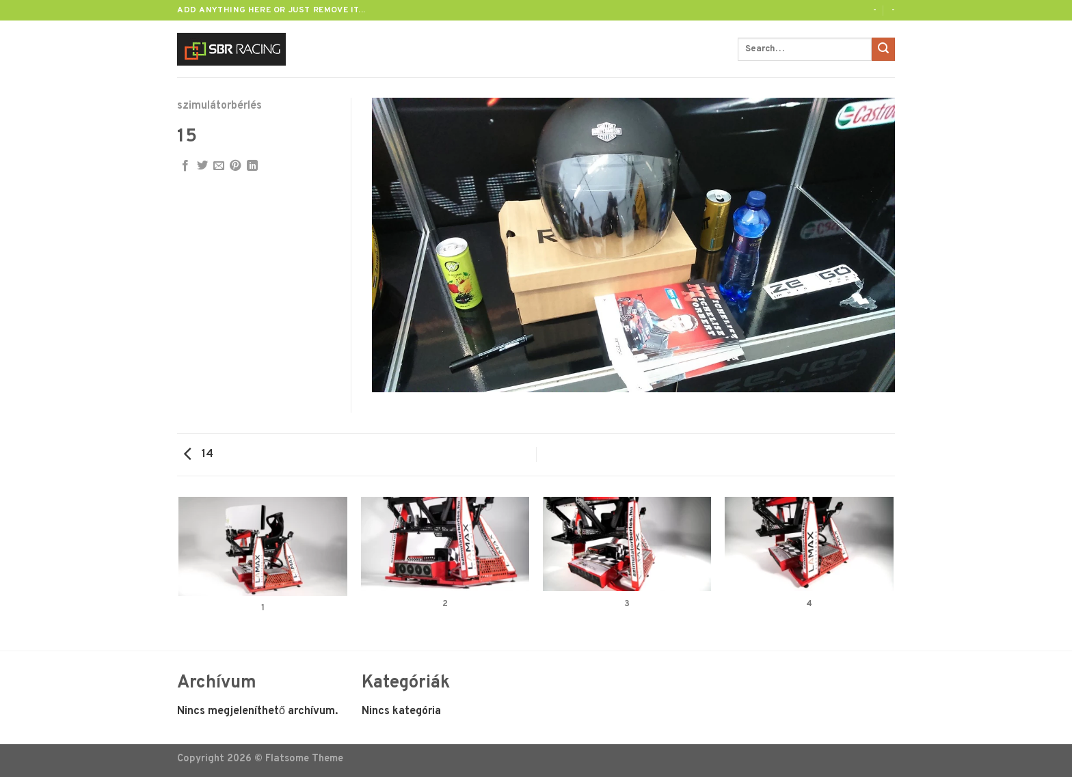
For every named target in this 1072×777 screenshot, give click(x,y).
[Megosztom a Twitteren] (202, 166)
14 (198, 454)
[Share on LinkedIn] (252, 166)
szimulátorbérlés (219, 106)
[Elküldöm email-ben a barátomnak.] (218, 166)
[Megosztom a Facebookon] (185, 166)
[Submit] (883, 49)
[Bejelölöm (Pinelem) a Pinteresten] (235, 166)
